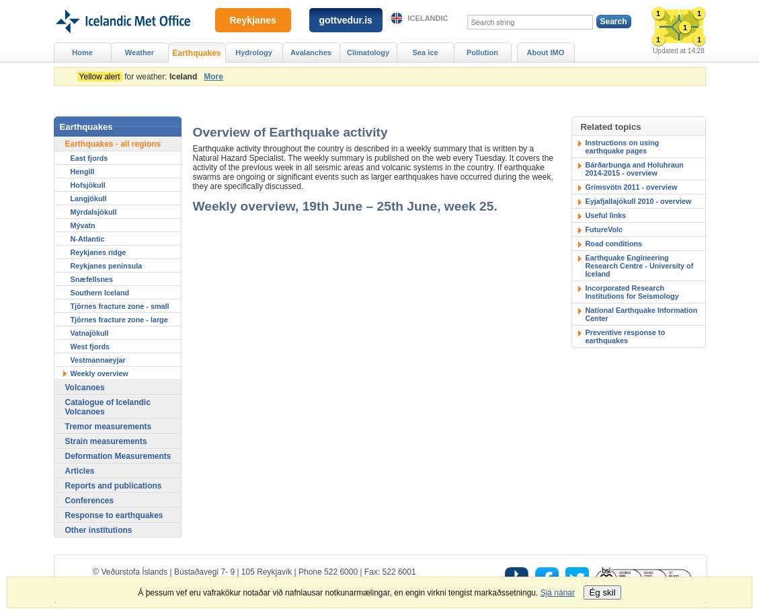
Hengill (83, 172)
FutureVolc (604, 229)
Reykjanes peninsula (107, 266)
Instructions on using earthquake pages (623, 147)
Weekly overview (99, 373)
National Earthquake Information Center (642, 314)
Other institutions (98, 530)
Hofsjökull (88, 185)
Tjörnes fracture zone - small (120, 306)
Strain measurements (106, 441)
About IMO (546, 52)
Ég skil (602, 592)
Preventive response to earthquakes (626, 336)
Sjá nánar (558, 593)
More (213, 76)
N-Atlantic (88, 239)
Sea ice (425, 52)
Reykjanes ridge (98, 252)
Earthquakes (196, 53)
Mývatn (83, 225)
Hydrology (253, 52)
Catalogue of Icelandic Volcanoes (108, 407)
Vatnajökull (90, 333)
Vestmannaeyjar (98, 360)
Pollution (482, 52)
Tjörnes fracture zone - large (119, 320)
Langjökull (89, 198)
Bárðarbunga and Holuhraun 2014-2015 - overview (635, 169)
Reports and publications (113, 486)
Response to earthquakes (114, 515)
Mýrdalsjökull (94, 212)
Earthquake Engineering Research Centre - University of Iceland (640, 266)
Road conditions (614, 244)
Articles (80, 471)
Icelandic (428, 18)
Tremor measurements (108, 426)
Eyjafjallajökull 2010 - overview (639, 201)
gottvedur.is (345, 20)
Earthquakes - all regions (113, 144)
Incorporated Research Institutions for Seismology (632, 292)
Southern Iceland (100, 293)
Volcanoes (85, 387)
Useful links (606, 215)
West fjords (90, 346)
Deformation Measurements (118, 456)
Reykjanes (253, 20)
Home (82, 52)
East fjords (89, 158)
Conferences (89, 500)
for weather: (139, 76)
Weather (139, 52)
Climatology (368, 52)
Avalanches (310, 52)
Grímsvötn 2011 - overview (632, 187)
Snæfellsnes (92, 279)
